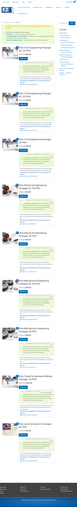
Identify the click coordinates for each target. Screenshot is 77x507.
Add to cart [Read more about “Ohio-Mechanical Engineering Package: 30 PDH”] (24, 345)
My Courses (6, 2)
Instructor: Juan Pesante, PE (29, 227)
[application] (58, 7)
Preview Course (37, 62)
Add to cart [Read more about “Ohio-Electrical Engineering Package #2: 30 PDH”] (24, 199)
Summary (22, 62)
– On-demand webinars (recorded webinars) (17, 36)
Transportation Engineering (68, 48)
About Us (22, 487)
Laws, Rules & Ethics (64, 36)
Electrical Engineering (65, 50)
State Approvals (24, 491)
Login (21, 2)
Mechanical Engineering (65, 55)
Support (27, 2)
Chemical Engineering (66, 57)
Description (29, 62)
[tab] (22, 63)
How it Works (46, 62)
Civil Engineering (63, 40)
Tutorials (42, 487)
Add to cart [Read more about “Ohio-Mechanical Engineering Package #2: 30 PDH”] (24, 296)
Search (72, 23)
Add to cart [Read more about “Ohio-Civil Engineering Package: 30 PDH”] (24, 152)
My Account (14, 2)
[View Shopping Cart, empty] (70, 2)
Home (3, 22)
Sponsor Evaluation (45, 489)
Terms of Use (64, 487)
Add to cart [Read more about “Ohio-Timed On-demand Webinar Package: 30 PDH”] (24, 394)
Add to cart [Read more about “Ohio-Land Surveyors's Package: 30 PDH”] (24, 443)
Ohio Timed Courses (64, 62)
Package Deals (9, 22)
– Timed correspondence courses (14, 40)
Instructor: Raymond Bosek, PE (30, 85)
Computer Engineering (66, 52)
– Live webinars (10, 34)
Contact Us (23, 489)
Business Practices (66, 38)
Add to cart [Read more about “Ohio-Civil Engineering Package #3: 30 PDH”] (24, 58)
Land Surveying (63, 60)
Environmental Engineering (68, 42)
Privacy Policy (64, 489)
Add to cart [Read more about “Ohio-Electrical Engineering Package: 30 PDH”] (24, 248)
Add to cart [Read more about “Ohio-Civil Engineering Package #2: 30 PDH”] (24, 105)
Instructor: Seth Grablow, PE (29, 373)
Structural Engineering (66, 45)
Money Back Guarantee (67, 491)
